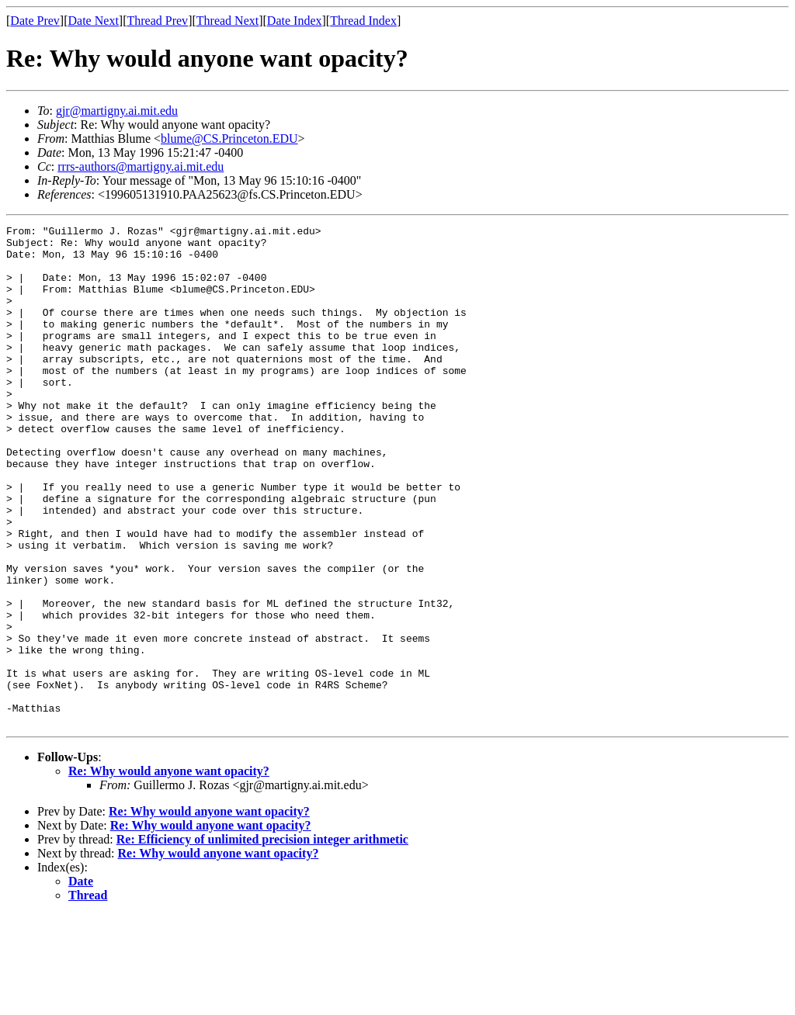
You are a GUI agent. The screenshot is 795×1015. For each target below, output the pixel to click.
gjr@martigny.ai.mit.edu (117, 110)
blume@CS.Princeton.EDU (229, 138)
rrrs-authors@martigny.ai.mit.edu (140, 166)
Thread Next (227, 20)
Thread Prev (157, 20)
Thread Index (363, 20)
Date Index (294, 20)
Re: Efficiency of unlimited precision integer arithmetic (262, 939)
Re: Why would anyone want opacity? (168, 871)
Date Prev (35, 20)
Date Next (93, 20)
